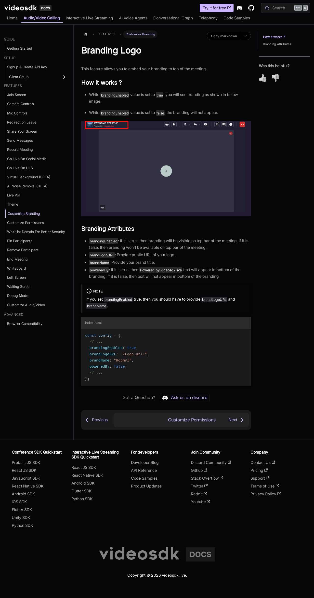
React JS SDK (24, 470)
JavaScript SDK (26, 478)
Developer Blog (145, 462)
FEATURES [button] (13, 85)
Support (259, 478)
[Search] (285, 8)
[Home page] (86, 34)
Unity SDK (21, 517)
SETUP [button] (9, 58)
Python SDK (22, 525)
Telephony (208, 17)
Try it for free (217, 7)
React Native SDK (28, 486)
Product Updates (146, 486)
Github (199, 470)
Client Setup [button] (19, 77)
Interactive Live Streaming (89, 17)
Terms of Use (264, 486)
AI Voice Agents (133, 17)
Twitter (199, 486)
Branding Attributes (277, 44)
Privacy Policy (265, 493)
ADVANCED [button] (13, 314)
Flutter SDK (22, 509)
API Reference (144, 470)
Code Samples (236, 17)
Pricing (259, 470)
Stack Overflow (207, 478)
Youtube (200, 501)
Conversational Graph (173, 17)
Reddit (199, 493)
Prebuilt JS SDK (26, 462)
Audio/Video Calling (42, 17)
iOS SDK (19, 501)
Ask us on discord (185, 397)
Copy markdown (224, 36)
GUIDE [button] (9, 39)
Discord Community (211, 462)
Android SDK (23, 493)
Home (12, 17)
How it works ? (274, 37)
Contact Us (262, 462)
